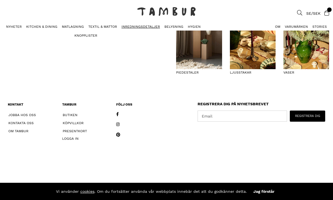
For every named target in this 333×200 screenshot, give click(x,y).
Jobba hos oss (22, 115)
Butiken (70, 115)
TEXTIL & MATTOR (102, 27)
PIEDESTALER (14, 35)
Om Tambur (18, 131)
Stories (319, 27)
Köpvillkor (73, 123)
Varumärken (296, 27)
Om (277, 27)
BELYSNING (173, 27)
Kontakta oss (21, 123)
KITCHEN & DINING (41, 27)
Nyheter (14, 27)
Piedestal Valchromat (52, 35)
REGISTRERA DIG (307, 116)
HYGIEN (194, 27)
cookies (87, 191)
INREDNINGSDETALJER (140, 27)
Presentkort (75, 131)
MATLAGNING (73, 27)
